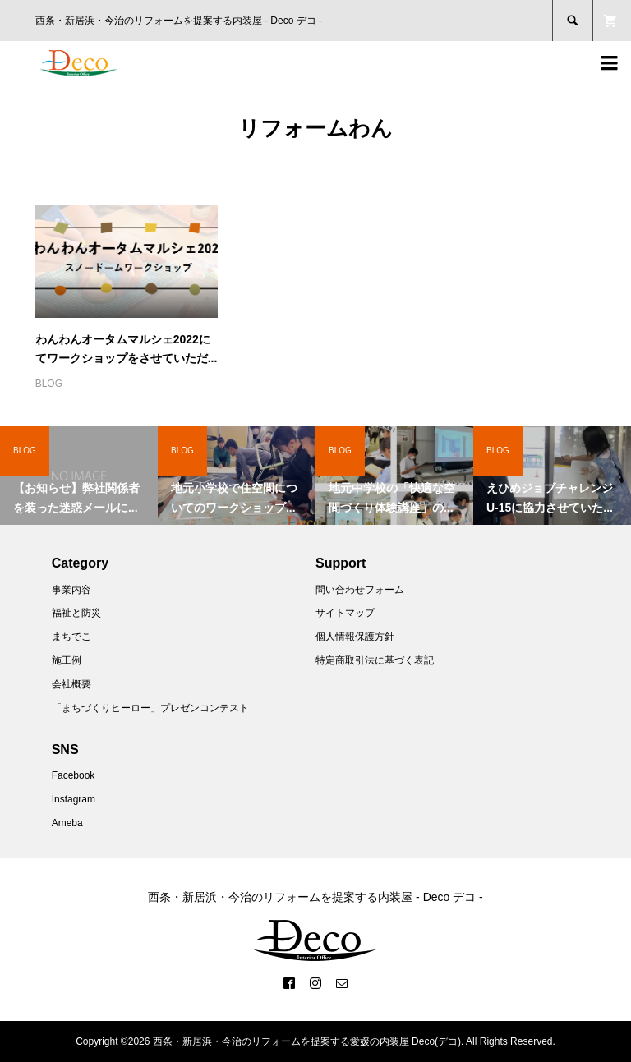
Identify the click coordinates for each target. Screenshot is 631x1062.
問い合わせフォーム (360, 589)
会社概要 (71, 684)
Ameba (67, 823)
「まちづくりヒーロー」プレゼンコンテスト (150, 708)
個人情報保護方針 (355, 636)
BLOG (48, 383)
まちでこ (71, 636)
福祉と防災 (76, 612)
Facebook (73, 775)
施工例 (66, 660)
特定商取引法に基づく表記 (375, 660)
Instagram (73, 799)
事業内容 (71, 589)
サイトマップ (345, 612)
